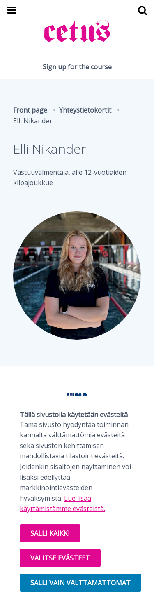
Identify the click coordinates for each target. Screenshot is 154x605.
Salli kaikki (50, 533)
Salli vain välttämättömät (80, 582)
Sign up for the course (77, 66)
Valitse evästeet (60, 558)
